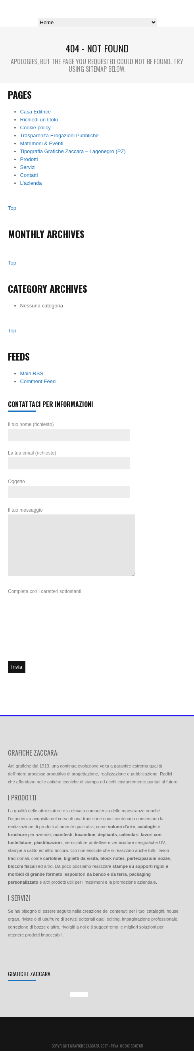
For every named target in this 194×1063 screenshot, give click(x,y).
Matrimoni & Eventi (41, 143)
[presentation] (40, 644)
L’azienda (31, 183)
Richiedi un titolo (39, 120)
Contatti (29, 175)
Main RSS (32, 373)
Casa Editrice (35, 112)
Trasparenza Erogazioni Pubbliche (59, 135)
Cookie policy (35, 127)
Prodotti (29, 159)
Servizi (28, 167)
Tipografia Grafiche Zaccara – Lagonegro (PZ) (73, 151)
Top (12, 208)
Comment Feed (38, 381)
